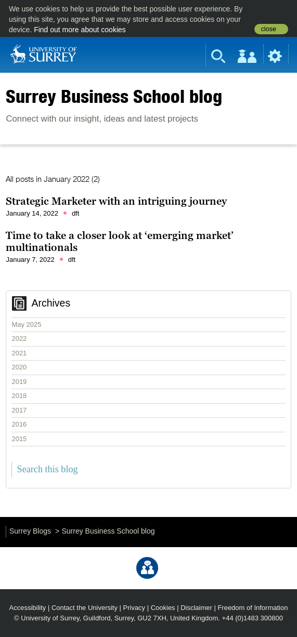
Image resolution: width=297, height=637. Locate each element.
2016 (19, 424)
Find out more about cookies (80, 29)
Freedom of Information (252, 608)
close (268, 29)
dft (75, 213)
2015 (19, 439)
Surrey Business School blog (114, 96)
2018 (19, 396)
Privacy (134, 608)
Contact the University (84, 608)
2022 (19, 338)
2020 (19, 367)
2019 (19, 382)
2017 (19, 410)
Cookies (163, 608)
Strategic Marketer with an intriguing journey (116, 201)
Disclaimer (196, 608)
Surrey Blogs (30, 531)
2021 (19, 353)
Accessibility (27, 608)
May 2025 (26, 324)
